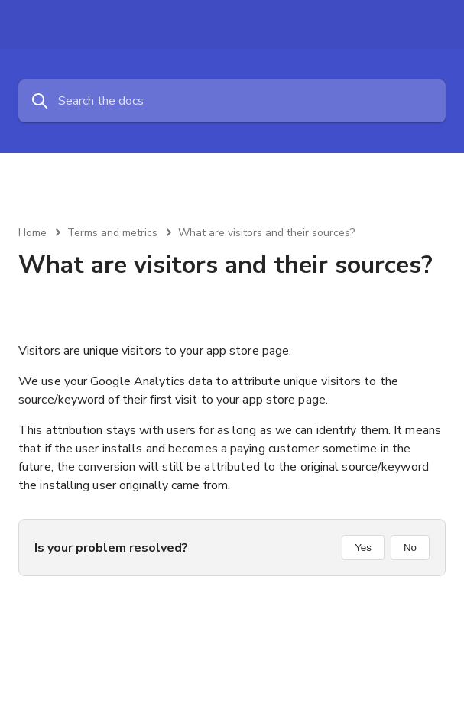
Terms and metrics (112, 232)
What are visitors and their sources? (266, 232)
